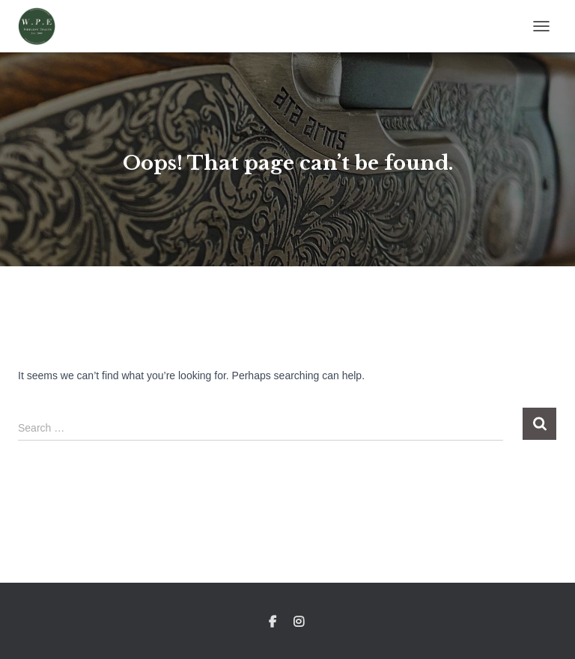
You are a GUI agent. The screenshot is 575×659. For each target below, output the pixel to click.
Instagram (300, 622)
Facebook (272, 622)
